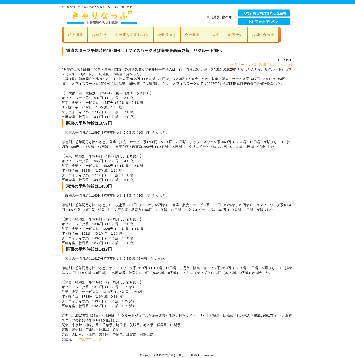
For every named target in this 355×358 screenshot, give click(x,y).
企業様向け (167, 35)
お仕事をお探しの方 (132, 35)
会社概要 (192, 35)
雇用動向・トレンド (278, 64)
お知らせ (99, 35)
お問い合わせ (263, 35)
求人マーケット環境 (245, 64)
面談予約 (235, 35)
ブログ (214, 35)
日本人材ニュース (88, 339)
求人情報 (75, 35)
